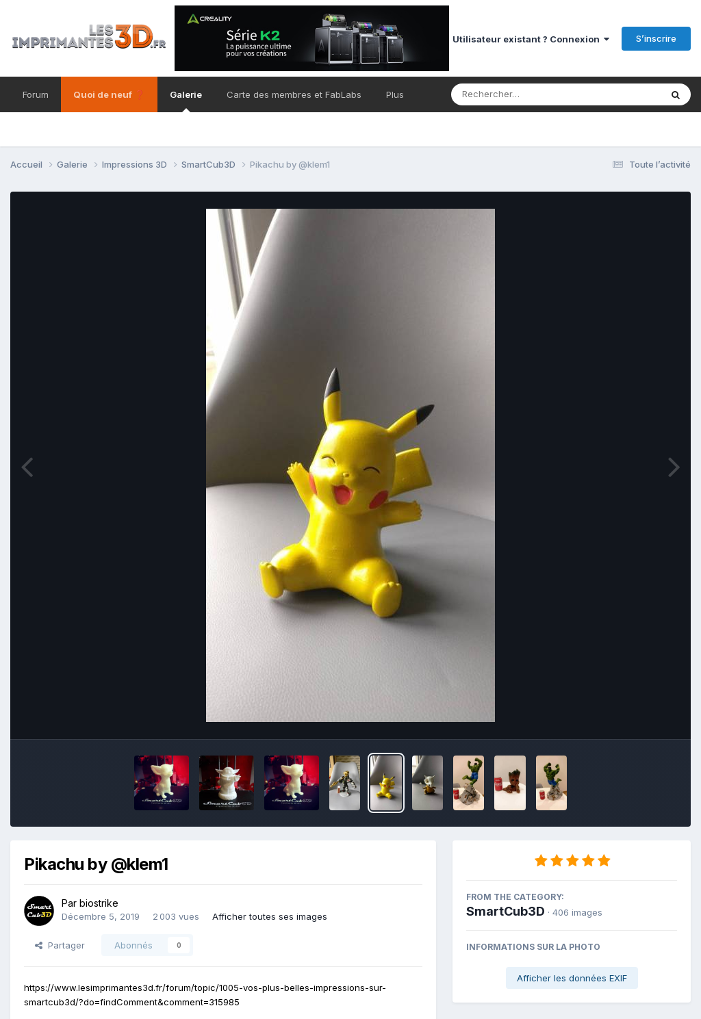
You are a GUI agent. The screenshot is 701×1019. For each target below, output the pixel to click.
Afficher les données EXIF (572, 977)
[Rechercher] (516, 94)
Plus (395, 94)
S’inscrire (656, 38)
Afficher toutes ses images (269, 916)
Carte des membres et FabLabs (294, 94)
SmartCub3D (505, 911)
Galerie (186, 100)
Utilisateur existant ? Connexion (531, 39)
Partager (60, 945)
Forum (36, 94)
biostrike (98, 903)
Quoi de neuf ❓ (109, 94)
